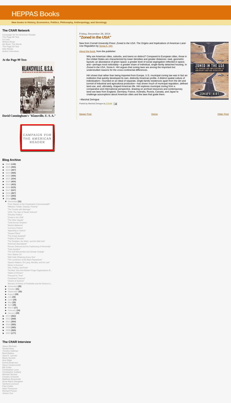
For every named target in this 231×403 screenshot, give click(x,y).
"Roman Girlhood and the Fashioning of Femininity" (29, 246)
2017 (8, 190)
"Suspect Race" (13, 233)
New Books (7, 49)
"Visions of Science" (15, 281)
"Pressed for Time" (15, 276)
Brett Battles (8, 353)
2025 (8, 167)
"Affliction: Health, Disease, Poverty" (22, 207)
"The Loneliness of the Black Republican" (24, 260)
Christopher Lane (10, 369)
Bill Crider (7, 367)
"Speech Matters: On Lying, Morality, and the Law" (28, 262)
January (12, 313)
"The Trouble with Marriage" (19, 209)
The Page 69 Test (10, 46)
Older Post (223, 114)
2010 (8, 324)
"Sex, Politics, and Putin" (17, 268)
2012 (8, 318)
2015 (8, 196)
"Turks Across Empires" (17, 222)
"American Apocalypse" (17, 244)
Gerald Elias (8, 348)
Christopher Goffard (11, 372)
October (12, 289)
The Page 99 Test (10, 37)
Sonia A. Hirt (105, 46)
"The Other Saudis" (15, 220)
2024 (8, 170)
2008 (8, 330)
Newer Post (85, 114)
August (11, 294)
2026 (8, 164)
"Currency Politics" (15, 228)
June (10, 300)
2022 (8, 175)
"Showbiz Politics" (14, 215)
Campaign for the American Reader (19, 34)
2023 (8, 173)
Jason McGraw (9, 346)
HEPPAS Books (35, 14)
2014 (8, 198)
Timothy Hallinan (10, 351)
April (10, 305)
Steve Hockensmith (11, 365)
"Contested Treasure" (16, 278)
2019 (8, 184)
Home (154, 114)
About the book (87, 51)
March (11, 308)
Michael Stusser (9, 374)
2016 (8, 193)
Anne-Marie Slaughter (12, 381)
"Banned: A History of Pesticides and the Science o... (29, 283)
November (13, 286)
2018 (8, 187)
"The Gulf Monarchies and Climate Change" (25, 252)
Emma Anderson (10, 362)
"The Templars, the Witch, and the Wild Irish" (26, 241)
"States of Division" (15, 273)
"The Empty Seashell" (16, 236)
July (10, 297)
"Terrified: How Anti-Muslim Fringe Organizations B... (29, 270)
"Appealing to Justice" (16, 230)
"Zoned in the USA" (15, 217)
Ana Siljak (7, 360)
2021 (8, 178)
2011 (8, 321)
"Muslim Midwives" (15, 225)
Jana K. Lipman (9, 355)
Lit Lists (6, 39)
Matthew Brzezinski (11, 379)
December (13, 201)
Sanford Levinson (10, 384)
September (13, 291)
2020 (8, 181)
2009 (8, 327)
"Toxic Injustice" (13, 249)
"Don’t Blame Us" (14, 254)
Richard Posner (9, 391)
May (10, 302)
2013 (8, 316)
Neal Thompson (9, 388)
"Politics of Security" (15, 238)
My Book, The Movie (12, 44)
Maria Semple (8, 358)
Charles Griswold (10, 376)
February (12, 310)
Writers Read (8, 42)
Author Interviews (10, 51)
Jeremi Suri (7, 393)
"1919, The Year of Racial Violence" (22, 212)
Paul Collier (7, 386)
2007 (8, 333)
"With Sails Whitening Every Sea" (21, 257)
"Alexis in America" (15, 265)
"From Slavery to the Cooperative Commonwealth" (28, 204)
